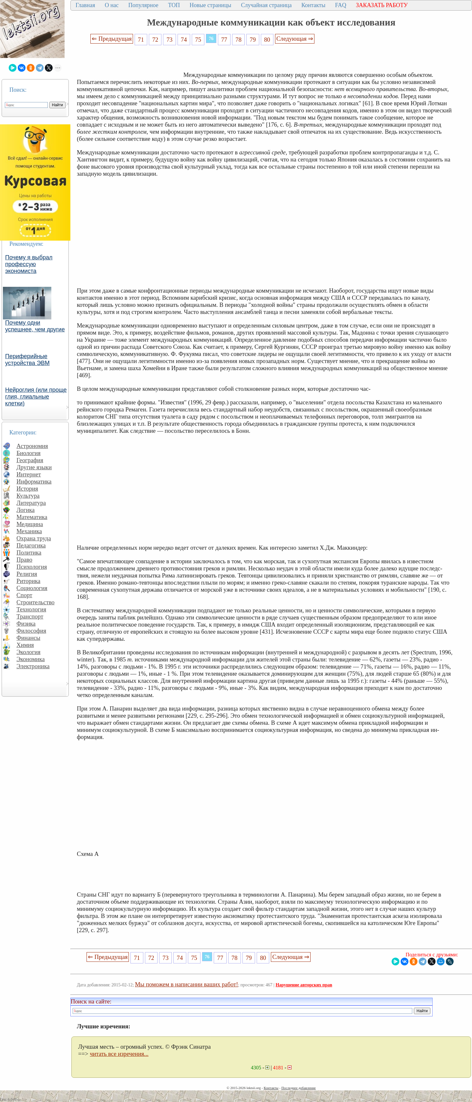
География (29, 460)
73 (170, 39)
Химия (25, 644)
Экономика (30, 659)
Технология (31, 609)
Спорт (24, 595)
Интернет (28, 474)
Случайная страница (266, 5)
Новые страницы (210, 5)
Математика (31, 517)
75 (198, 39)
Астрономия (32, 445)
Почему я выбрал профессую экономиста (29, 264)
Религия (26, 573)
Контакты (313, 5)
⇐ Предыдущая (112, 38)
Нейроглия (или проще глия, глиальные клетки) (36, 397)
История (27, 488)
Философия (31, 630)
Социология (31, 588)
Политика (28, 552)
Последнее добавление (298, 1088)
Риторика (28, 580)
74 (184, 39)
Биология (28, 453)
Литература (31, 502)
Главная (85, 5)
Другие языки (34, 467)
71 (141, 39)
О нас (111, 5)
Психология (31, 566)
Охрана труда (33, 538)
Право (24, 559)
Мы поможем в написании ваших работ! (186, 984)
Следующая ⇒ (294, 38)
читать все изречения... (119, 1053)
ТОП (174, 5)
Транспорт (29, 616)
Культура (28, 495)
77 (224, 39)
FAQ (340, 5)
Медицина (29, 524)
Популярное (143, 5)
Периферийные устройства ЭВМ (27, 359)
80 (267, 39)
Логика (25, 509)
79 (253, 39)
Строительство (35, 602)
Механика (29, 531)
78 (238, 39)
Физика (26, 623)
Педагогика (31, 545)
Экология (28, 652)
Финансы (28, 637)
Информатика (34, 481)
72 (155, 39)
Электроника (33, 666)
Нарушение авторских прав (304, 984)
